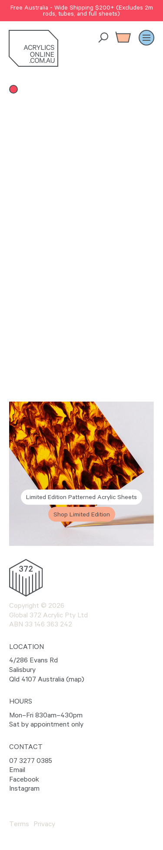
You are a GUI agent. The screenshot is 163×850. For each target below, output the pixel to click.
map (75, 679)
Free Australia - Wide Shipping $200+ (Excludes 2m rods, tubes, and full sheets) (81, 10)
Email (17, 769)
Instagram (24, 788)
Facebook (24, 779)
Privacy (44, 823)
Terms (19, 823)
